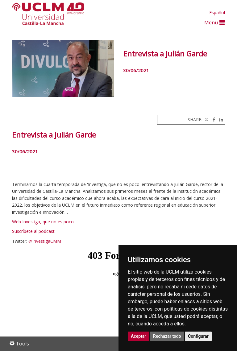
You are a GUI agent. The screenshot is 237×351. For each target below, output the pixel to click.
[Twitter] (205, 119)
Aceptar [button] (138, 336)
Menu (214, 22)
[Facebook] (212, 119)
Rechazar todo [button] (167, 336)
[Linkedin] (219, 119)
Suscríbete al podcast (33, 231)
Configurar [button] (198, 336)
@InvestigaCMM (44, 241)
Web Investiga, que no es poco (43, 222)
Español (217, 12)
